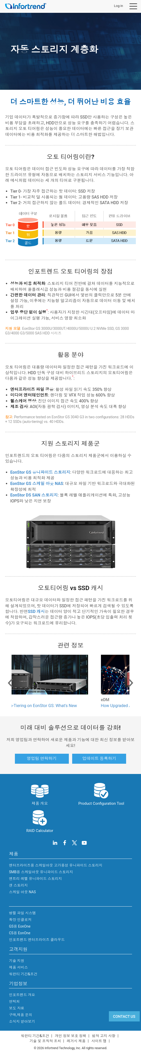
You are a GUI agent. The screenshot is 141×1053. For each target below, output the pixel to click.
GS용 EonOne (20, 926)
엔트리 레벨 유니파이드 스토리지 (35, 879)
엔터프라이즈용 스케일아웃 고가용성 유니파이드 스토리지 (55, 865)
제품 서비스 (18, 967)
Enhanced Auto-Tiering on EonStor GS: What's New (64, 705)
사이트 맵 (99, 1041)
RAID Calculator (39, 821)
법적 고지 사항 (103, 1036)
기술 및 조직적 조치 (45, 1041)
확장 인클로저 (20, 920)
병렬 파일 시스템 (22, 913)
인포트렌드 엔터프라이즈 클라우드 (37, 940)
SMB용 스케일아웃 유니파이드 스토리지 (41, 872)
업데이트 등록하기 (99, 758)
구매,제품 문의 (20, 1015)
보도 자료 (16, 1008)
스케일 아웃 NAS (22, 892)
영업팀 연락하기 (42, 758)
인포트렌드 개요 (22, 995)
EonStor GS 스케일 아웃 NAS (36, 483)
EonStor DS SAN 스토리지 (34, 495)
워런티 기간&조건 (23, 974)
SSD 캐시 (36, 611)
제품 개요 (40, 794)
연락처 (14, 1001)
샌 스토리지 (18, 885)
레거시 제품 (76, 1041)
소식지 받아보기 (22, 1021)
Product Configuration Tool (101, 794)
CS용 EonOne (19, 933)
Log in (118, 6)
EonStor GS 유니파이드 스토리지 (40, 472)
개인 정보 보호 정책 (70, 1036)
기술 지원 (16, 961)
